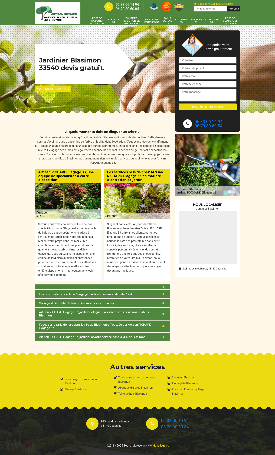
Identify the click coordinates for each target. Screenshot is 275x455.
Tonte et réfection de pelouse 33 (131, 21)
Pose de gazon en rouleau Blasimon (81, 381)
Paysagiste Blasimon (185, 383)
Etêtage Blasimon (76, 389)
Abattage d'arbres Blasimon (135, 387)
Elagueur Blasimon (183, 377)
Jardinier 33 (196, 20)
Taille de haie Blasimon (132, 393)
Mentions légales (158, 445)
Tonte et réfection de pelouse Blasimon (136, 379)
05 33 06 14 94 (127, 4)
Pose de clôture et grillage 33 (230, 21)
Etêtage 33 (113, 20)
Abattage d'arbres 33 (151, 20)
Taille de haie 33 (167, 21)
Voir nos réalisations (53, 88)
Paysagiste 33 (211, 20)
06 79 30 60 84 (127, 9)
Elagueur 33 (181, 20)
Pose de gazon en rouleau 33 (97, 21)
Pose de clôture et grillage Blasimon (188, 391)
